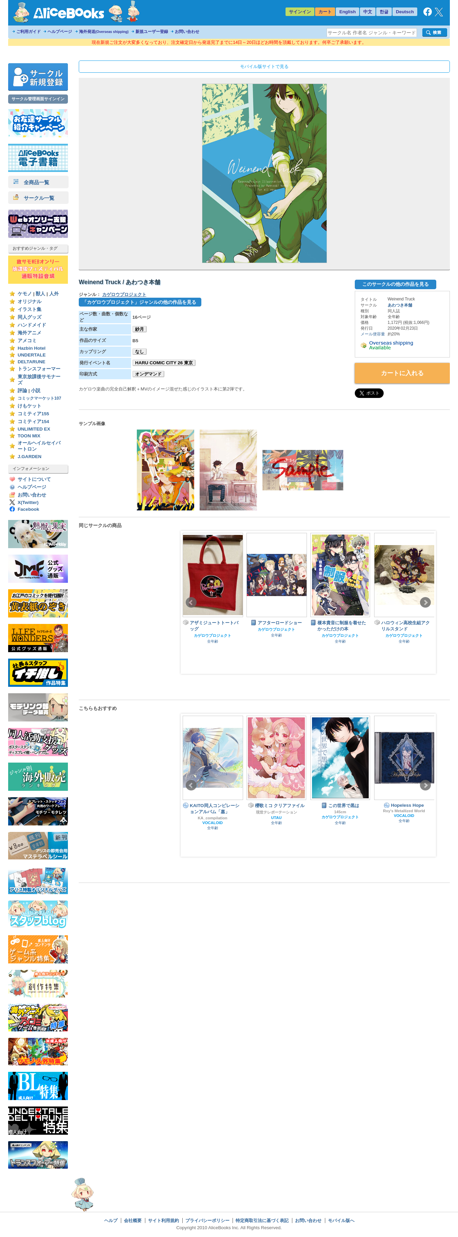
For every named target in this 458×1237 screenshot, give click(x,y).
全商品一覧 (31, 182)
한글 (384, 11)
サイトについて (34, 479)
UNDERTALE (32, 355)
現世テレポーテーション (276, 812)
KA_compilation (212, 818)
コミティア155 (33, 413)
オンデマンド (148, 374)
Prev (191, 602)
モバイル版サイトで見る (264, 66)
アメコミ (27, 340)
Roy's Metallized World (404, 811)
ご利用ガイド (28, 31)
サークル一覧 (33, 198)
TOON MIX (29, 435)
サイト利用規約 (163, 1220)
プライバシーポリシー (207, 1220)
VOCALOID (212, 823)
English (347, 11)
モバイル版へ (341, 1220)
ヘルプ (110, 1220)
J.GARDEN (29, 456)
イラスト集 (29, 309)
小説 (35, 390)
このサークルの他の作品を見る (395, 284)
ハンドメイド (32, 325)
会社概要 (133, 1220)
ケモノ (25, 293)
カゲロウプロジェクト (124, 294)
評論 (22, 390)
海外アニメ (29, 332)
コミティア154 (33, 421)
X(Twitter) (28, 502)
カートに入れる (402, 373)
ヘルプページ (60, 31)
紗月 (139, 329)
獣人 (40, 293)
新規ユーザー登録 (151, 31)
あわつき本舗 (400, 305)
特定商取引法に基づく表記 (262, 1220)
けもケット (29, 405)
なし (139, 351)
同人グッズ (29, 317)
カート (325, 11)
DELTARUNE (31, 361)
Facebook (28, 509)
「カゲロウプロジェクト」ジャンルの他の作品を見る (139, 302)
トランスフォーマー (39, 368)
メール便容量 (373, 334)
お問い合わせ (187, 31)
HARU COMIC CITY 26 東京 (164, 362)
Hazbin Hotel (31, 348)
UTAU (276, 818)
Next (425, 602)
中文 (367, 11)
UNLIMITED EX (34, 429)
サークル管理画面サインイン (38, 99)
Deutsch (405, 11)
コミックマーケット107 (39, 398)
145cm (340, 812)
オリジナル (29, 301)
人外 (54, 293)
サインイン (300, 11)
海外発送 (104, 31)
